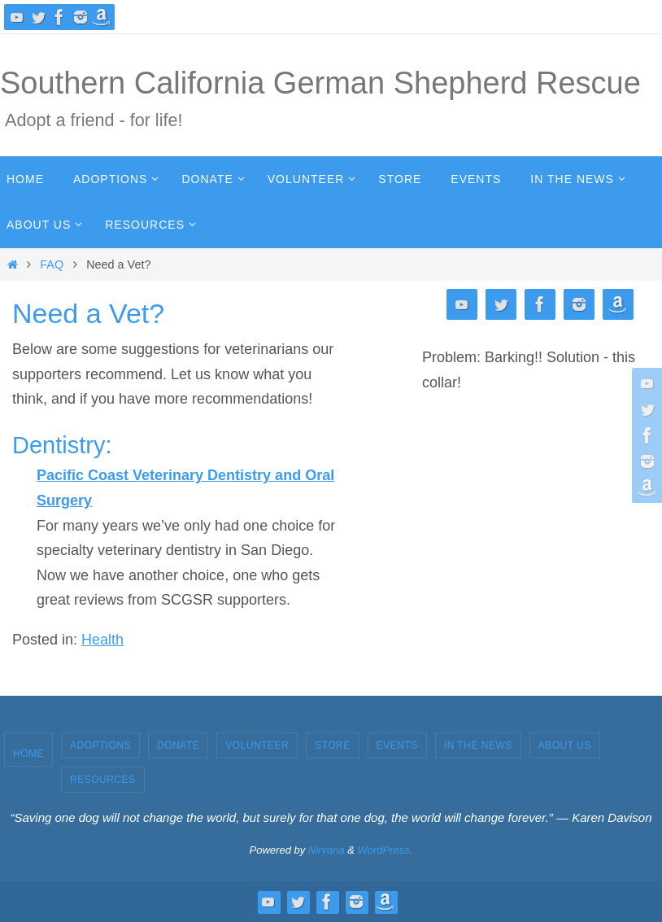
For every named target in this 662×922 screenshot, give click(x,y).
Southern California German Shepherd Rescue (320, 83)
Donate (178, 745)
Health (102, 639)
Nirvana (326, 850)
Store (333, 745)
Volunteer (257, 745)
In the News (478, 745)
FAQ (51, 264)
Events (397, 745)
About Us (564, 745)
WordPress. (385, 850)
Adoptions (100, 745)
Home (28, 753)
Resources (103, 779)
